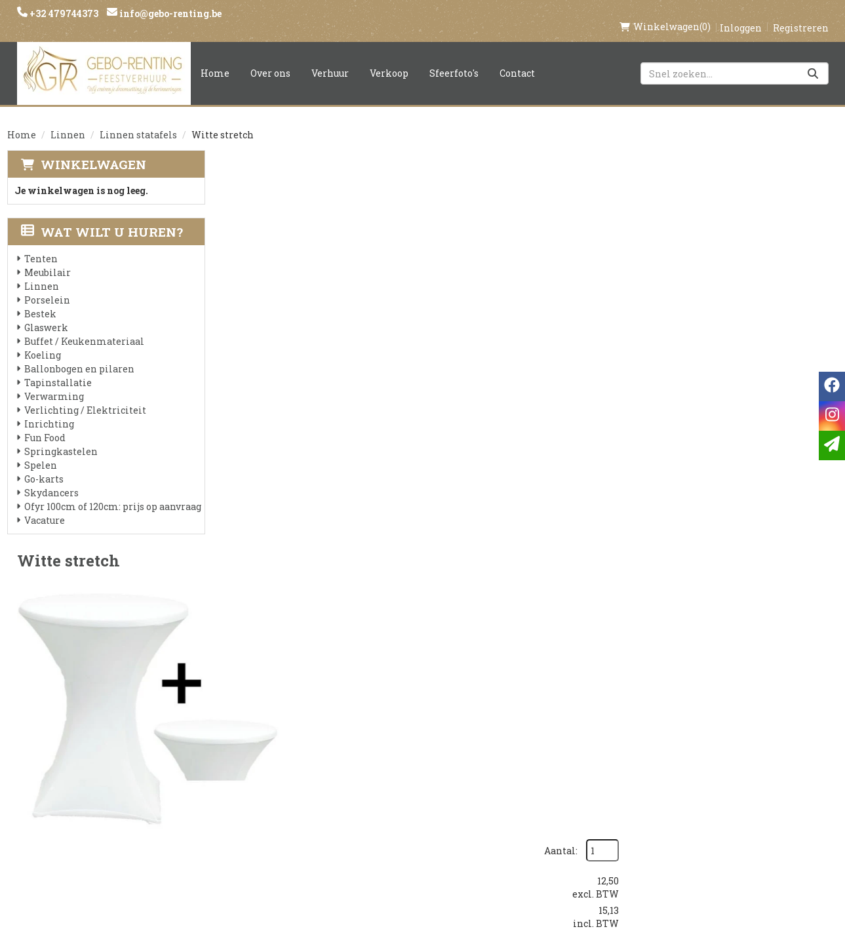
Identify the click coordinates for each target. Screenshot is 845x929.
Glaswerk (46, 313)
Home (215, 59)
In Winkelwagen (768, 278)
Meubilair (47, 258)
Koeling (42, 341)
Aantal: (767, 177)
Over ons (270, 59)
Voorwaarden (264, 780)
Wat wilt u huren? (102, 218)
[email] (832, 445)
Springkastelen (61, 437)
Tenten (41, 245)
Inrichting (49, 410)
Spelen (40, 451)
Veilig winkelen (407, 758)
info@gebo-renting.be (169, 13)
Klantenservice (545, 735)
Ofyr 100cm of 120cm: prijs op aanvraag (112, 492)
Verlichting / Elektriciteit (85, 396)
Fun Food (45, 424)
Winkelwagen (93, 150)
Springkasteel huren (420, 847)
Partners (250, 758)
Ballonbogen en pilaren (79, 355)
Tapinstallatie (58, 369)
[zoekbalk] (734, 60)
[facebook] (650, 742)
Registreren (801, 14)
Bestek (40, 300)
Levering (387, 735)
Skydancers (51, 479)
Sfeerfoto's (454, 59)
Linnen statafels (138, 121)
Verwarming (54, 382)
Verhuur (330, 59)
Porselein (47, 286)
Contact (517, 59)
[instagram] (676, 742)
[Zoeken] (813, 59)
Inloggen (741, 14)
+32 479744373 (63, 13)
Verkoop (389, 59)
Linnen (67, 121)
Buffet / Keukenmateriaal (84, 327)
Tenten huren (401, 825)
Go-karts (44, 465)
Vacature (44, 506)
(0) (665, 13)
